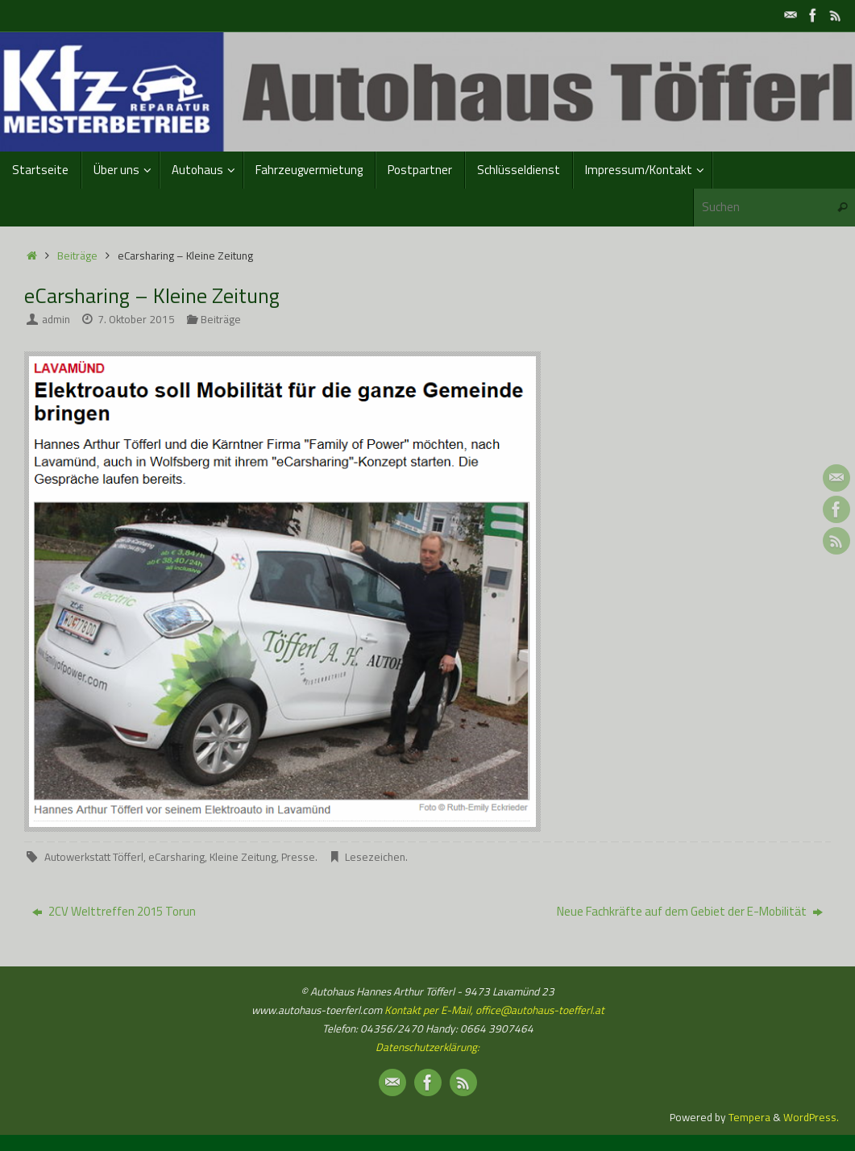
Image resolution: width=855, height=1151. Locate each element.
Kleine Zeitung (243, 857)
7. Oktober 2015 (136, 319)
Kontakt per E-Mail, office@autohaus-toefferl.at (493, 1010)
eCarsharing (176, 857)
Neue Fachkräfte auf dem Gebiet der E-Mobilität (690, 911)
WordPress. (811, 1117)
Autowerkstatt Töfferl (93, 857)
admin (56, 319)
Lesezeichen (375, 857)
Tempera (749, 1117)
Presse (298, 857)
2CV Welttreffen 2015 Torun (114, 911)
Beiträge (77, 255)
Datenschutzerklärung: (427, 1047)
